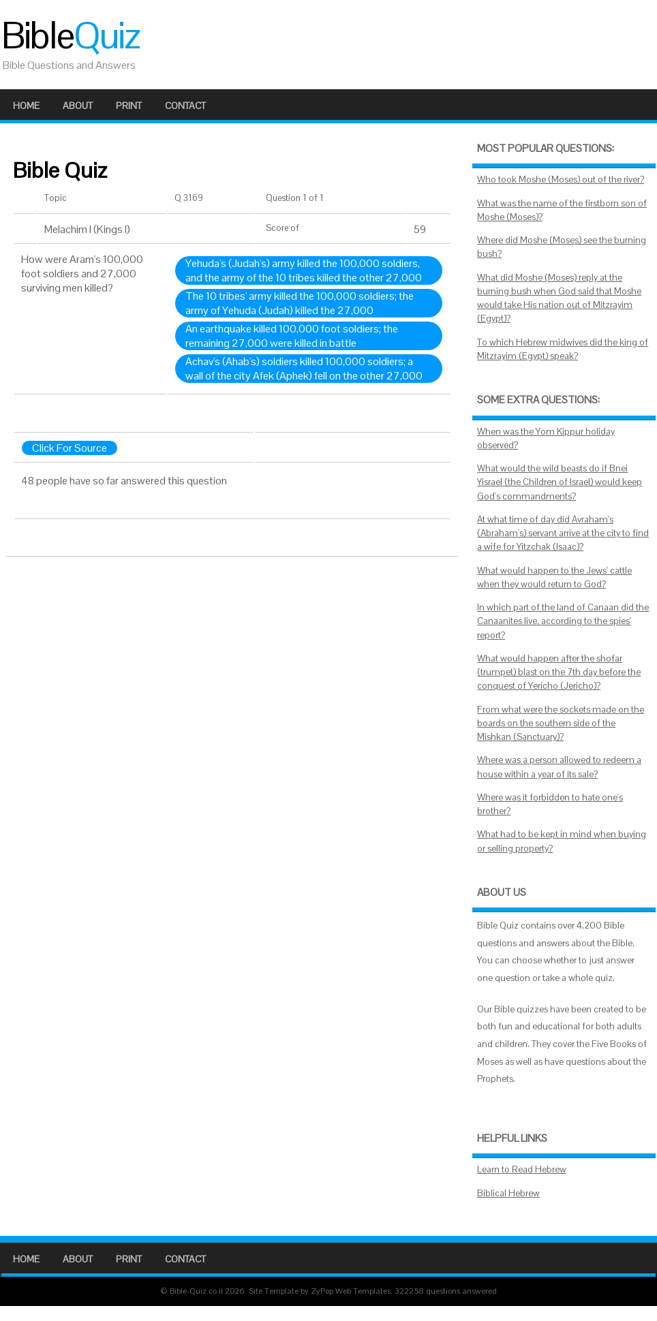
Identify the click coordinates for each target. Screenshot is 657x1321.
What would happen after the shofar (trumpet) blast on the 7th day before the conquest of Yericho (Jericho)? (559, 672)
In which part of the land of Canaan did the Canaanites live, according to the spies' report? (563, 621)
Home (26, 105)
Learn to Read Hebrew (521, 1169)
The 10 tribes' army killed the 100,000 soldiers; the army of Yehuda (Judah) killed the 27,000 (299, 303)
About (78, 105)
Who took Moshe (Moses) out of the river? (560, 179)
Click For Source (69, 448)
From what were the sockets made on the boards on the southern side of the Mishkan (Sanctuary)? (560, 723)
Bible (70, 35)
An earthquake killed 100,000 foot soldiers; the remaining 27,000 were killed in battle (291, 336)
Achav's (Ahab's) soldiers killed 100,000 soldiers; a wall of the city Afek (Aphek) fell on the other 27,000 (304, 368)
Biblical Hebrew (508, 1193)
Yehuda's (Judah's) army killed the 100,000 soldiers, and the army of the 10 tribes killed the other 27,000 (303, 270)
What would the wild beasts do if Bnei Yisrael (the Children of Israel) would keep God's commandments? (559, 482)
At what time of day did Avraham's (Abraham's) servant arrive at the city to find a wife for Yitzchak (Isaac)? (563, 533)
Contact (185, 105)
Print (129, 105)
